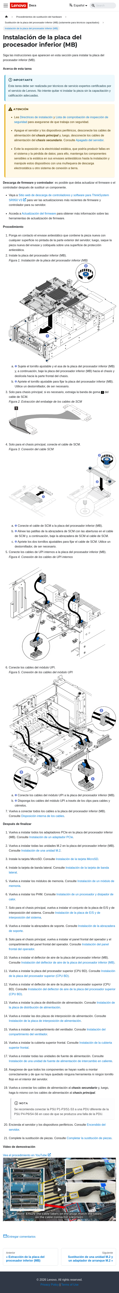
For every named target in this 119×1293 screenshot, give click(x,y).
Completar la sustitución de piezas (89, 1138)
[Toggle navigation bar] (5, 5)
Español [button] (76, 5)
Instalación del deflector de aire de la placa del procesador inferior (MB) (67, 962)
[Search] (103, 5)
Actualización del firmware (39, 213)
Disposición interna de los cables (42, 816)
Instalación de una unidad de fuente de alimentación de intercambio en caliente (60, 1061)
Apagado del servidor (89, 140)
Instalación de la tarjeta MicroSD (77, 859)
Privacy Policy (49, 1284)
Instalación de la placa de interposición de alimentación (45, 1020)
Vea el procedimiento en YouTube (27, 1155)
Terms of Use (70, 1284)
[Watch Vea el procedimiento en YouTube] (59, 1189)
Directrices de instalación (36, 117)
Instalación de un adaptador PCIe (51, 837)
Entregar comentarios (19, 1236)
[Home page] (6, 17)
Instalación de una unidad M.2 (41, 850)
